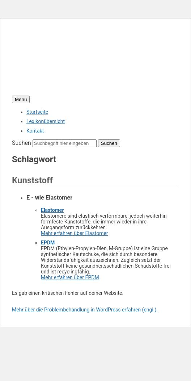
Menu (21, 99)
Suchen (21, 142)
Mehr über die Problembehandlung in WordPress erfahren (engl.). (85, 310)
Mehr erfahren (74, 233)
